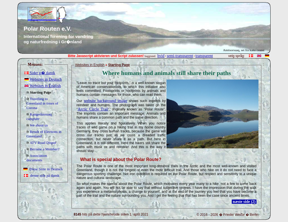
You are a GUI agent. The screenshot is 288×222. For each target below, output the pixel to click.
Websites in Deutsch (43, 79)
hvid (161, 56)
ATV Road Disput (41, 143)
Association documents (36, 157)
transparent (204, 56)
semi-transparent (180, 56)
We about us (37, 125)
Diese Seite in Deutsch (43, 169)
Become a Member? (42, 149)
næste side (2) (244, 202)
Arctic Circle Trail (93, 109)
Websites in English (42, 86)
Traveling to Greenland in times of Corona (42, 103)
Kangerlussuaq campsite (39, 116)
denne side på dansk (41, 175)
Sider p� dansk (39, 73)
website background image (105, 101)
